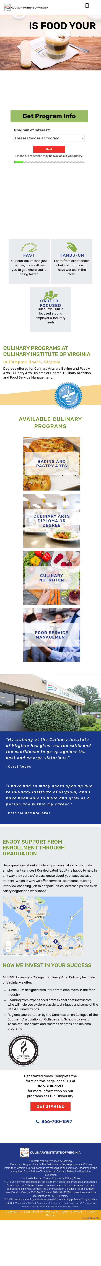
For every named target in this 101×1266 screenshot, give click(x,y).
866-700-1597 (56, 1121)
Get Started (50, 1106)
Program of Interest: (32, 130)
